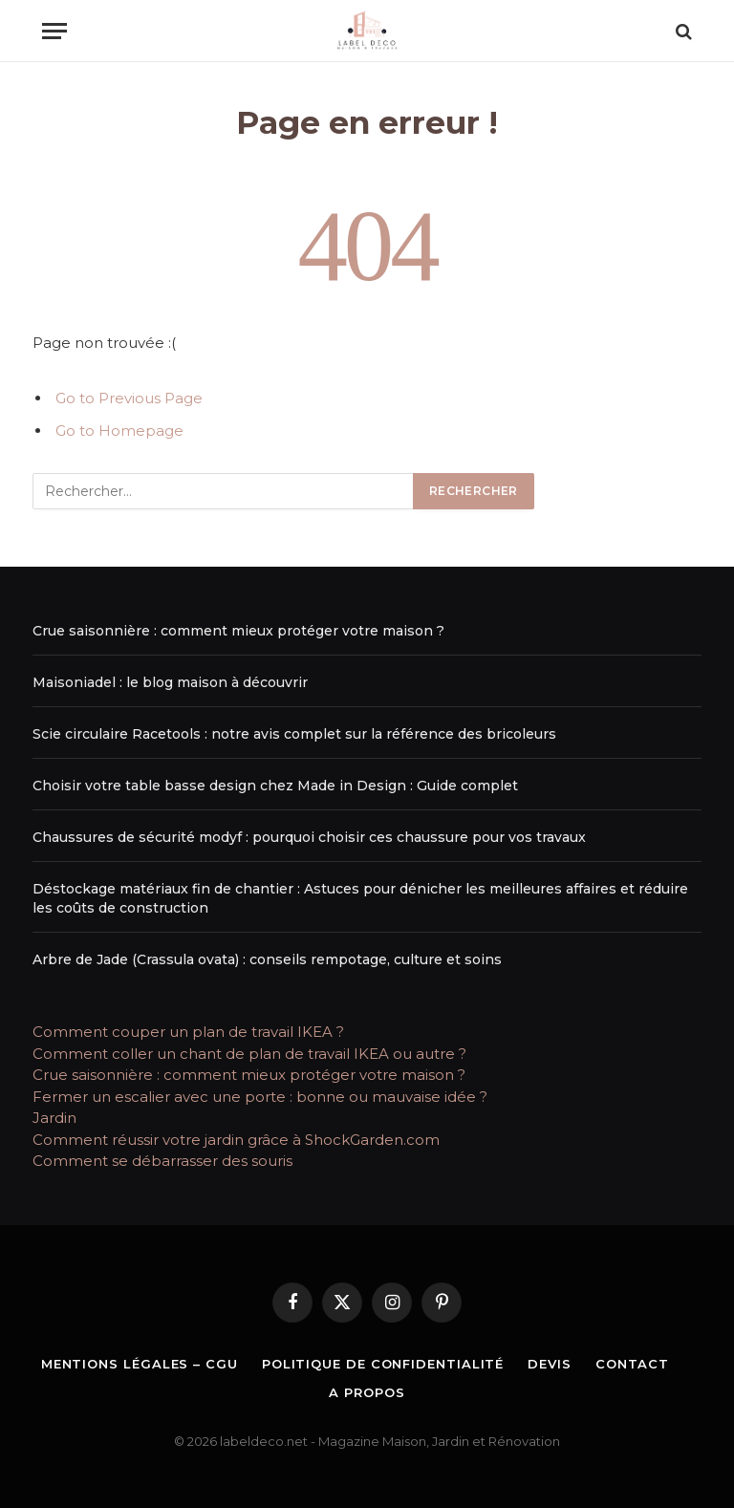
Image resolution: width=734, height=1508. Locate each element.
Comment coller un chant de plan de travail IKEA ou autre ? (249, 1054)
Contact (632, 1363)
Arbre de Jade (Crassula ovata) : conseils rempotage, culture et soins (267, 959)
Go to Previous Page (129, 398)
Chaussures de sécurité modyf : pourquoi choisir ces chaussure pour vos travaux (309, 837)
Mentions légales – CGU (139, 1363)
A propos (366, 1392)
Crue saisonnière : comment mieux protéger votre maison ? (238, 630)
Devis (550, 1363)
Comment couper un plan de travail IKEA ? (188, 1032)
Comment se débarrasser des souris (162, 1161)
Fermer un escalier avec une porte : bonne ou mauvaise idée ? (259, 1097)
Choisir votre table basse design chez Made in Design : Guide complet (275, 785)
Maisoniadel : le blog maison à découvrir (170, 682)
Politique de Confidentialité (383, 1363)
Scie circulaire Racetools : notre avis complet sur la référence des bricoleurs (294, 734)
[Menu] (54, 31)
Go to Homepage (119, 430)
